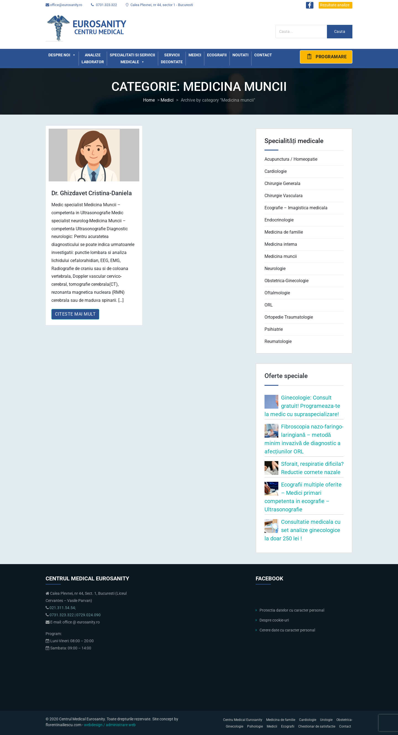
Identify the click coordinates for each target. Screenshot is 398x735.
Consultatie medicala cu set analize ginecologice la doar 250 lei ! (303, 530)
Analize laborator (93, 58)
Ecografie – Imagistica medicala (296, 207)
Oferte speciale (286, 376)
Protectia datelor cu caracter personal (292, 610)
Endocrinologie (279, 220)
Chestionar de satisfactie (316, 726)
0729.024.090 (88, 615)
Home (149, 100)
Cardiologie (276, 171)
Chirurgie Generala (282, 183)
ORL (269, 305)
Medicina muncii (281, 256)
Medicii (272, 726)
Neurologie (275, 268)
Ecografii (217, 55)
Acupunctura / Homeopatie (291, 159)
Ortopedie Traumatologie (289, 317)
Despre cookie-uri (274, 620)
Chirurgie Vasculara (284, 195)
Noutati (240, 55)
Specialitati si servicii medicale (132, 59)
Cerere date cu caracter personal (287, 630)
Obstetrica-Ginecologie (286, 280)
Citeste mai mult (75, 314)
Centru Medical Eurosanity (242, 720)
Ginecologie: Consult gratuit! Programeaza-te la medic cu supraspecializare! (302, 405)
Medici (194, 55)
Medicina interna (281, 244)
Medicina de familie (284, 232)
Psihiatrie (274, 329)
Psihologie (255, 726)
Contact (263, 55)
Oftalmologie (277, 292)
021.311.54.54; (62, 608)
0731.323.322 (104, 5)
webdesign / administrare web (110, 725)
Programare (326, 56)
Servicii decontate (172, 58)
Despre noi (62, 55)
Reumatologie (278, 341)
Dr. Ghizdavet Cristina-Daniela (91, 193)
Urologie (326, 720)
